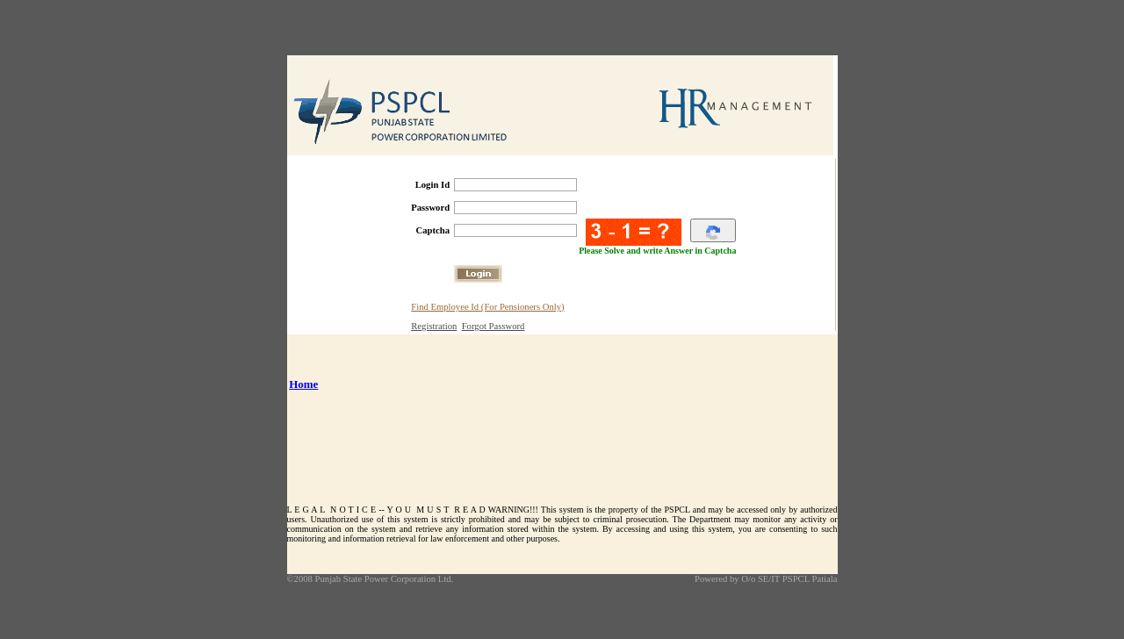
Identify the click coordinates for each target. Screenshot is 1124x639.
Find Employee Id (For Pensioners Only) (487, 303)
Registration (434, 322)
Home (303, 380)
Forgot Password (493, 322)
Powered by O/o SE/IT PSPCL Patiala (766, 575)
